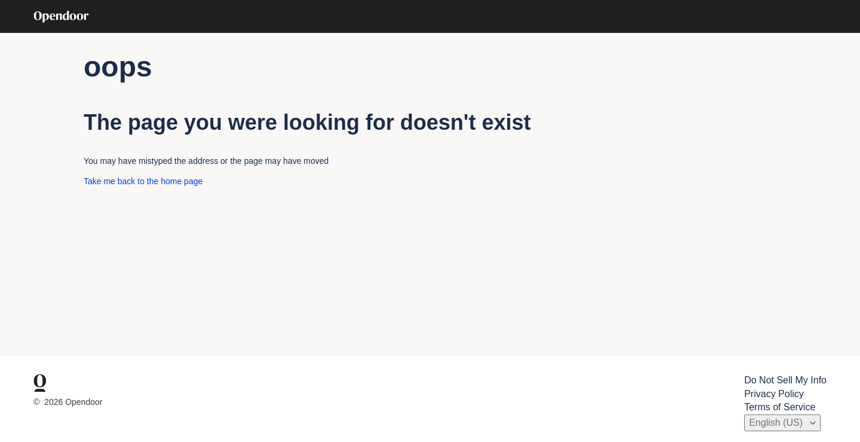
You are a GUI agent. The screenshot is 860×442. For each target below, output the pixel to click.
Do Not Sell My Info (785, 380)
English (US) (777, 422)
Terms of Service (779, 407)
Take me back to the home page (143, 181)
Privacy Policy (774, 394)
